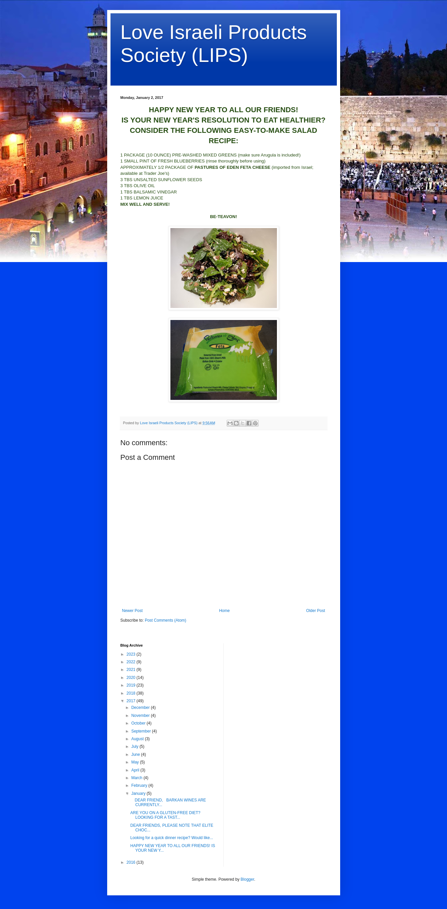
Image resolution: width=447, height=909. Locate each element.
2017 (131, 701)
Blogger (247, 879)
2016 (131, 862)
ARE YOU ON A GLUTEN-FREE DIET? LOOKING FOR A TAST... (165, 815)
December (141, 707)
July (135, 746)
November (141, 715)
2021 (131, 669)
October (138, 723)
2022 (131, 662)
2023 (131, 654)
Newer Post (132, 610)
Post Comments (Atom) (165, 620)
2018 (131, 693)
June (136, 754)
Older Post (315, 610)
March (137, 777)
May (135, 762)
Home (224, 610)
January (138, 793)
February (139, 785)
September (141, 731)
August (138, 739)
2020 (131, 677)
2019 (131, 685)
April (135, 770)
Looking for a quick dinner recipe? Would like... (171, 837)
